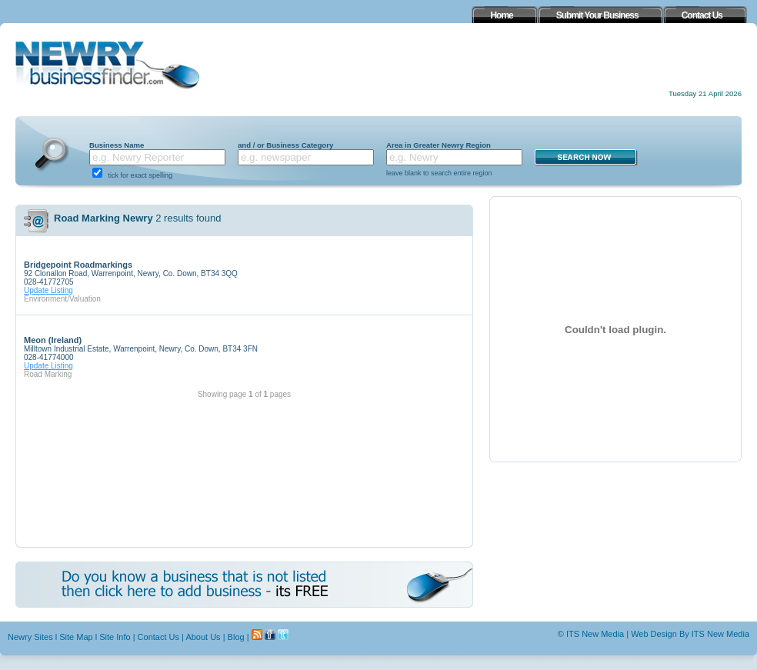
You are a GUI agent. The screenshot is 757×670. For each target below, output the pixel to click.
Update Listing (48, 290)
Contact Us (158, 637)
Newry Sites (30, 637)
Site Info (114, 637)
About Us (202, 637)
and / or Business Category (285, 145)
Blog (236, 637)
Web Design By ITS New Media (690, 633)
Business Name (116, 145)
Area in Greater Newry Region (438, 145)
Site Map (75, 637)
